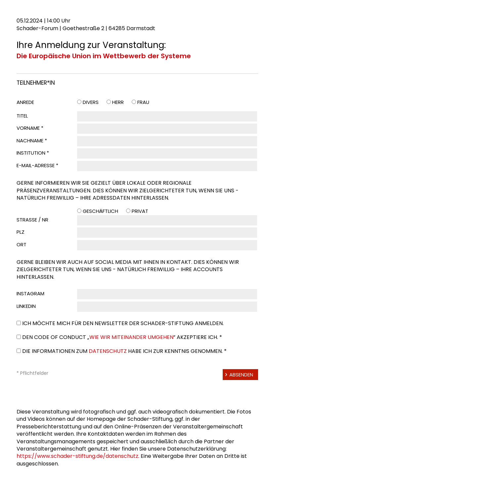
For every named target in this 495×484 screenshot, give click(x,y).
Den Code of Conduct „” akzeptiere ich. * (122, 337)
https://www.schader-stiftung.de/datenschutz (77, 456)
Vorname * (30, 127)
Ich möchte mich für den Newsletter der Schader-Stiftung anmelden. (123, 323)
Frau (143, 102)
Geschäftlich (100, 211)
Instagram (30, 293)
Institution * (33, 152)
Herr (118, 102)
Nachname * (32, 140)
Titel (22, 115)
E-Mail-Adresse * (37, 165)
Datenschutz (108, 351)
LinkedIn (26, 306)
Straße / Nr (32, 219)
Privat (140, 211)
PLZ (20, 231)
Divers (91, 102)
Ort (21, 244)
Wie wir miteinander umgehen (131, 337)
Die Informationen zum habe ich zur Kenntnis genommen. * (124, 351)
